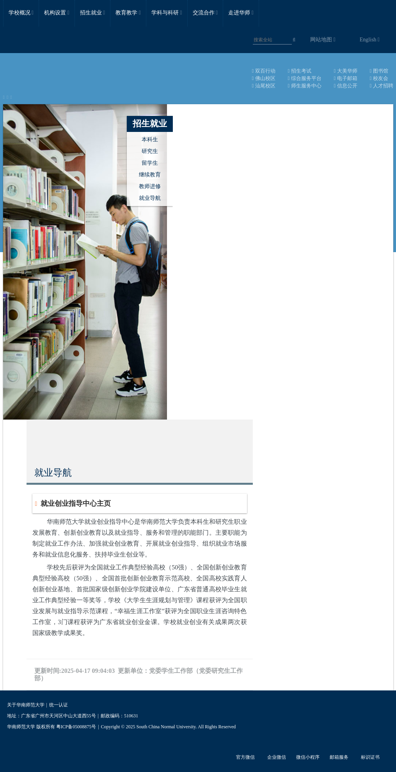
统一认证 (58, 705)
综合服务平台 (304, 78)
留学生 (150, 163)
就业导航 (150, 198)
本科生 (150, 139)
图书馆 (379, 71)
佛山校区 (263, 78)
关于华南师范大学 (25, 705)
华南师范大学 (64, 76)
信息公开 (345, 86)
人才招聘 (381, 86)
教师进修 (150, 186)
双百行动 (263, 71)
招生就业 (150, 123)
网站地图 (323, 40)
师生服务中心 (304, 86)
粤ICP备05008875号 (76, 726)
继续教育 (150, 175)
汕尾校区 (263, 86)
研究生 (150, 151)
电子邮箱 (345, 78)
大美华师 (345, 71)
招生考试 (299, 71)
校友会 (379, 78)
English (370, 40)
